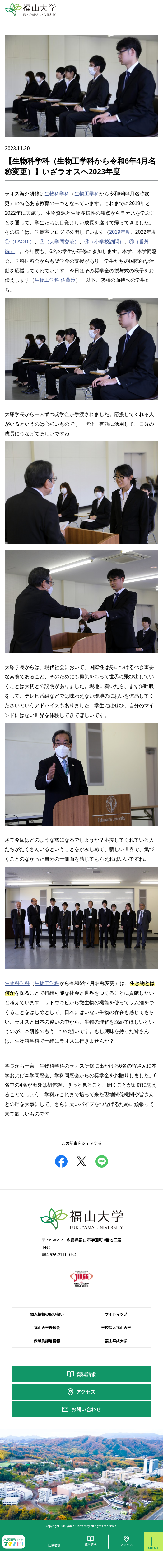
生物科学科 (56, 193)
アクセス (85, 1391)
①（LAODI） (20, 241)
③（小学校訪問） (104, 241)
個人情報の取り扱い (47, 1314)
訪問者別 (54, 1545)
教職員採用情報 (47, 1341)
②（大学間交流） (59, 241)
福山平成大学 (116, 1341)
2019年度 (119, 232)
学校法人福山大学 (116, 1327)
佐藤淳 (68, 280)
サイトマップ (116, 1314)
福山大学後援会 (47, 1327)
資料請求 (86, 1374)
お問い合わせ (86, 1409)
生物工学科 (86, 193)
